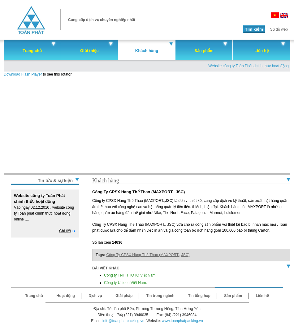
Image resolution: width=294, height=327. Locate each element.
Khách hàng (146, 50)
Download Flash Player (23, 74)
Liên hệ (261, 50)
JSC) (185, 255)
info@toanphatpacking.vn (123, 321)
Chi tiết (65, 231)
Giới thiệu (89, 50)
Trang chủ (32, 50)
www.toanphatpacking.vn (182, 321)
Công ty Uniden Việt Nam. (125, 283)
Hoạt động (66, 296)
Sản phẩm (204, 50)
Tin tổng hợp (199, 296)
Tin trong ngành (160, 296)
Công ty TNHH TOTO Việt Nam (130, 275)
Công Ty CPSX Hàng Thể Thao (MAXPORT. (142, 255)
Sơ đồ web (279, 29)
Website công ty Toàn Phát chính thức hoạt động (248, 66)
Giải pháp (123, 296)
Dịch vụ (95, 296)
